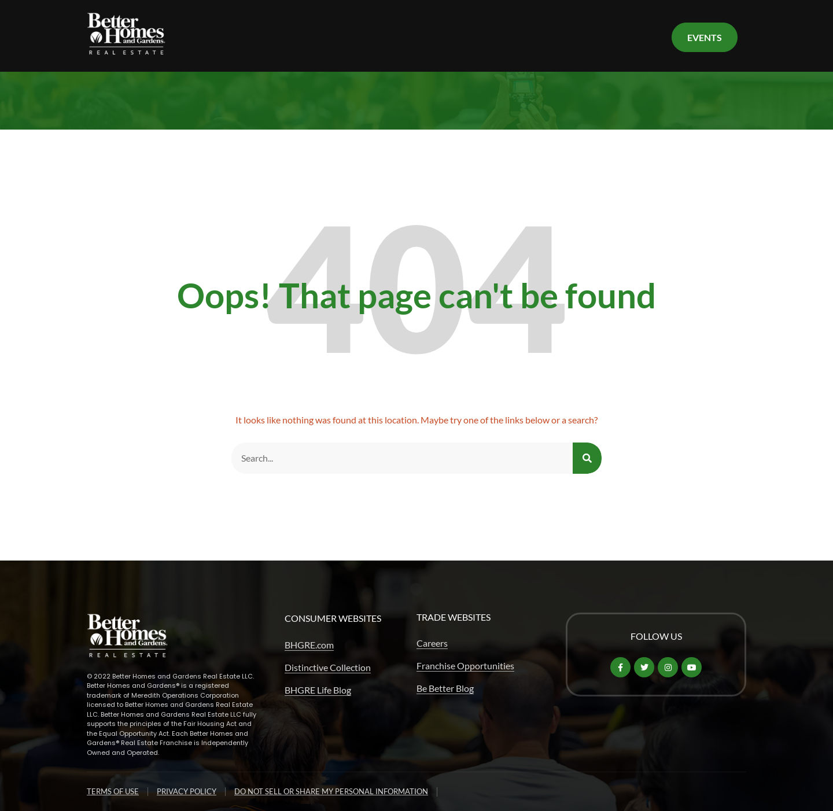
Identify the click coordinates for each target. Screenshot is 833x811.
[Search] (587, 458)
